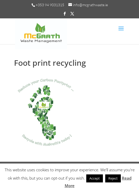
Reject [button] (113, 178)
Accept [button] (94, 178)
